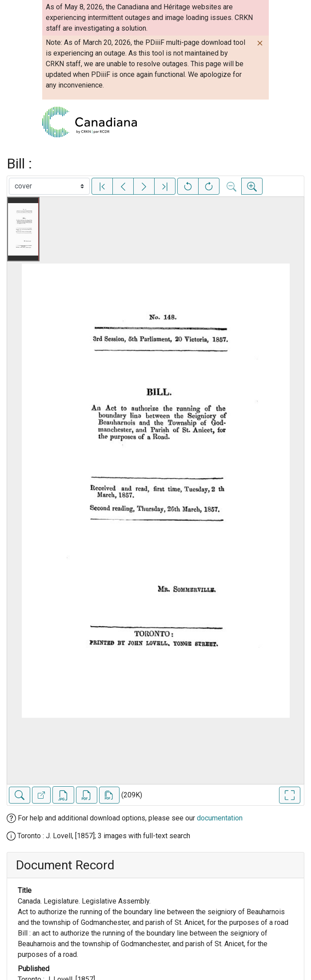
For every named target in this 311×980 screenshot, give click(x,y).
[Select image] (49, 186)
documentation (220, 818)
